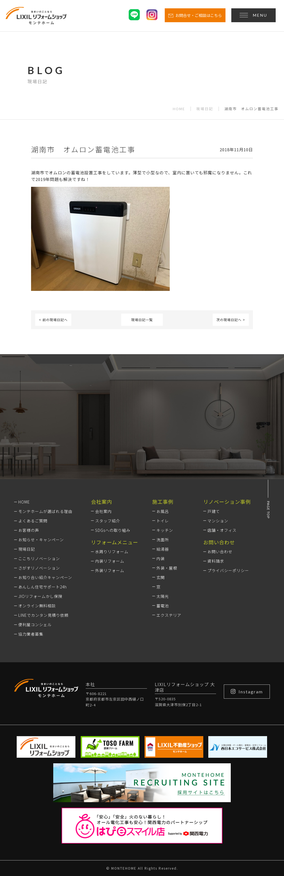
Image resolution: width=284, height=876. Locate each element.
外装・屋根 (166, 568)
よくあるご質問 (32, 520)
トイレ (162, 520)
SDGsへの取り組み (112, 530)
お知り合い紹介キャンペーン (45, 577)
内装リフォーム (109, 561)
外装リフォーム (109, 570)
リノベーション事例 (227, 501)
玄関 (160, 577)
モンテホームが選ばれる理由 (45, 511)
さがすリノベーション (39, 568)
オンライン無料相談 (37, 605)
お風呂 (162, 511)
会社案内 (103, 511)
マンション (217, 520)
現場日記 (204, 109)
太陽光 (162, 596)
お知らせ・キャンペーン (41, 539)
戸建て (213, 511)
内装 (160, 558)
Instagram (247, 691)
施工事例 (162, 501)
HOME (179, 109)
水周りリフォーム (111, 551)
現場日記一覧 (142, 319)
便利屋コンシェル (35, 624)
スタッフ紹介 (107, 520)
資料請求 (215, 561)
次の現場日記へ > (230, 319)
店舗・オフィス (222, 530)
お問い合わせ (219, 551)
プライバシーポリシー (228, 570)
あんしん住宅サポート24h (42, 587)
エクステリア (168, 615)
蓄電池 (162, 605)
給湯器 (162, 549)
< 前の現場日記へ (53, 319)
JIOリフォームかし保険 (40, 596)
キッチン (164, 530)
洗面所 (162, 539)
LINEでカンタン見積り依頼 (43, 615)
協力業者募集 (30, 634)
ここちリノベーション (39, 558)
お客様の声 (28, 530)
